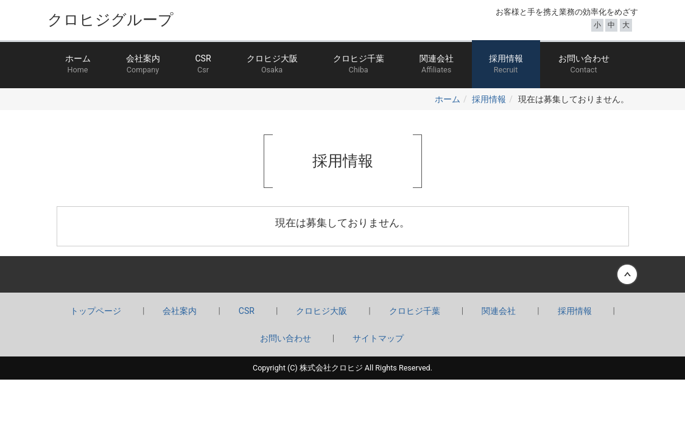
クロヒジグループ (110, 20)
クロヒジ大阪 (272, 65)
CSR (203, 65)
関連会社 (437, 65)
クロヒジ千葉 (358, 65)
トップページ (95, 311)
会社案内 (143, 65)
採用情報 (506, 65)
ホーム (78, 65)
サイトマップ (378, 338)
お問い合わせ (583, 65)
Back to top (342, 274)
